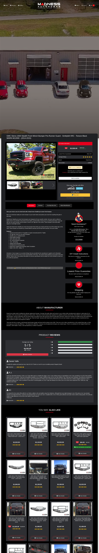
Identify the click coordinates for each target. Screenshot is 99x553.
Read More (79, 276)
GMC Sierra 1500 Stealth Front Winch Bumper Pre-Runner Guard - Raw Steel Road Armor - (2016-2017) (38, 520)
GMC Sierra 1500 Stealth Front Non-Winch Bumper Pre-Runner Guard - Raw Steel (61, 477)
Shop (6, 5)
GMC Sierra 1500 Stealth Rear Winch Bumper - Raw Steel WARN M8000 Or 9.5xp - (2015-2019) (82, 519)
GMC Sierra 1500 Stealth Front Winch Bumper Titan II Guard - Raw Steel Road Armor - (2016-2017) (82, 477)
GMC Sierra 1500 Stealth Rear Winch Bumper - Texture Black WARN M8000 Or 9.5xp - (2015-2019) (16, 520)
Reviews (41, 205)
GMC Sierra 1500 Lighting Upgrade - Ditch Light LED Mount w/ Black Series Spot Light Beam (82, 435)
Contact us (65, 172)
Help (77, 5)
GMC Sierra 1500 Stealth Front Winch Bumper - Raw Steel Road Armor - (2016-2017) (16, 477)
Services (13, 5)
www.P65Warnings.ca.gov (44, 267)
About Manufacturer (65, 205)
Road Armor (89, 160)
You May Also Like (51, 205)
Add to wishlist (75, 178)
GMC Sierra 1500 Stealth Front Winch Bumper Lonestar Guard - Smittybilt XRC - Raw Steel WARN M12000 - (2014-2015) (38, 435)
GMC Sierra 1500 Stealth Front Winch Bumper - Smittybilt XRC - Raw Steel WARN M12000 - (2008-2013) (38, 477)
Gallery (20, 5)
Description (31, 205)
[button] (54, 161)
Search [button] (84, 5)
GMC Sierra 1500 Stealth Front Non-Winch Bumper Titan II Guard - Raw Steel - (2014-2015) (61, 435)
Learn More (79, 188)
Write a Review (27, 354)
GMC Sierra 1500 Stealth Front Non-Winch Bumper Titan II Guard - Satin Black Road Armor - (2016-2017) (16, 435)
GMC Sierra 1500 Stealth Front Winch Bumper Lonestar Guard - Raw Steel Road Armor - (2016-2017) (61, 520)
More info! (89, 154)
